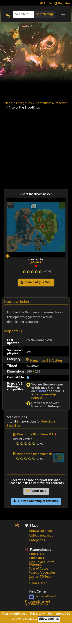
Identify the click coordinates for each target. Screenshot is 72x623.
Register (62, 3)
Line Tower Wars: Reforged (41, 563)
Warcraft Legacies (42, 573)
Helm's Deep (38, 583)
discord (41, 391)
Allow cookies (49, 619)
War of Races (38, 569)
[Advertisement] (36, 60)
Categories (24, 103)
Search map (44, 14)
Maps (8, 103)
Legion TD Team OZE (41, 578)
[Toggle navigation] (63, 14)
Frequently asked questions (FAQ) (37, 603)
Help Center (38, 591)
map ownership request (43, 396)
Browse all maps (41, 531)
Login (46, 3)
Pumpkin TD (38, 558)
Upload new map (41, 536)
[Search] (24, 14)
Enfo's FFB (36, 554)
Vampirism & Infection (51, 103)
